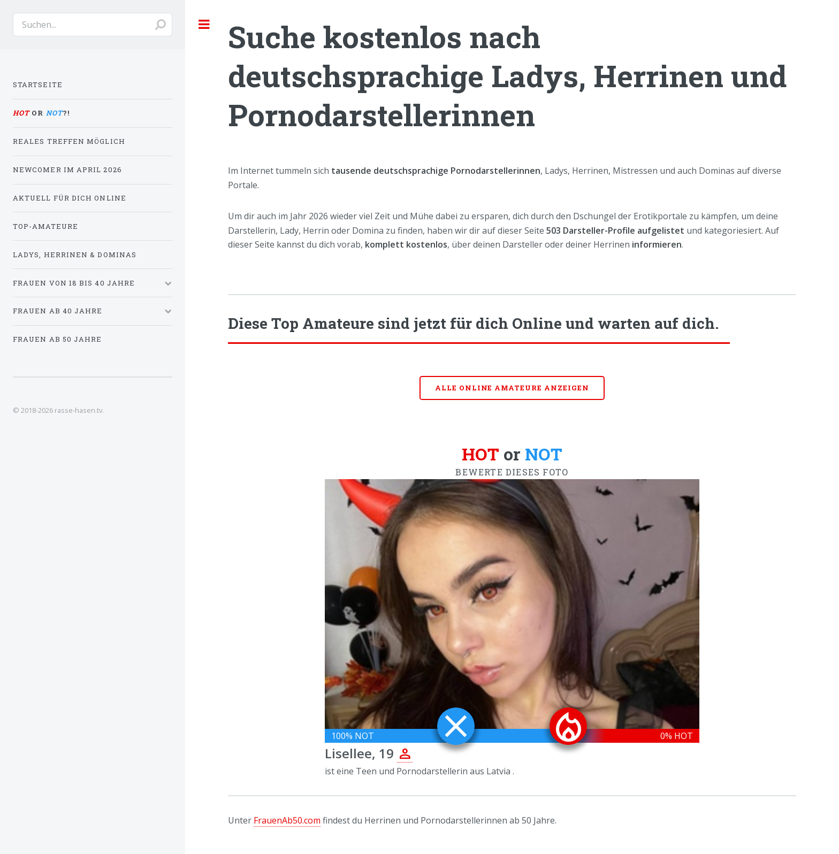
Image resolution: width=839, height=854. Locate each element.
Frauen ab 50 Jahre (57, 339)
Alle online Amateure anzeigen (512, 387)
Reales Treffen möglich (69, 141)
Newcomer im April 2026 (67, 169)
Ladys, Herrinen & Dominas (74, 254)
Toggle (204, 24)
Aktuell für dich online (69, 198)
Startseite (38, 84)
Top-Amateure (45, 226)
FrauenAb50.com (287, 820)
